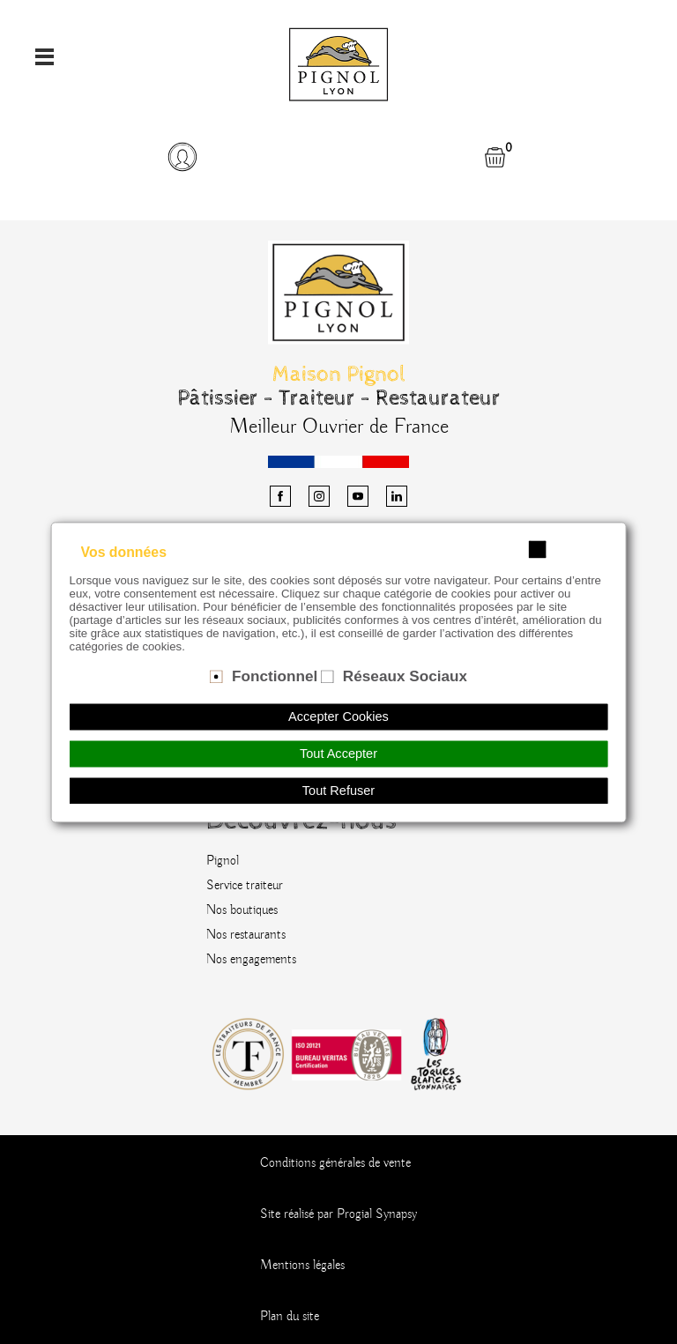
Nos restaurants (246, 935)
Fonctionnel (274, 676)
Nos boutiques (242, 910)
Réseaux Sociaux (405, 676)
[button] (181, 157)
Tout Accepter (338, 753)
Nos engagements (251, 960)
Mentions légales (302, 1265)
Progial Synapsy (377, 1214)
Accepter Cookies (338, 716)
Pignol (222, 861)
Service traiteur (244, 886)
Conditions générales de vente (335, 1163)
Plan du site (289, 1317)
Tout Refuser (338, 790)
